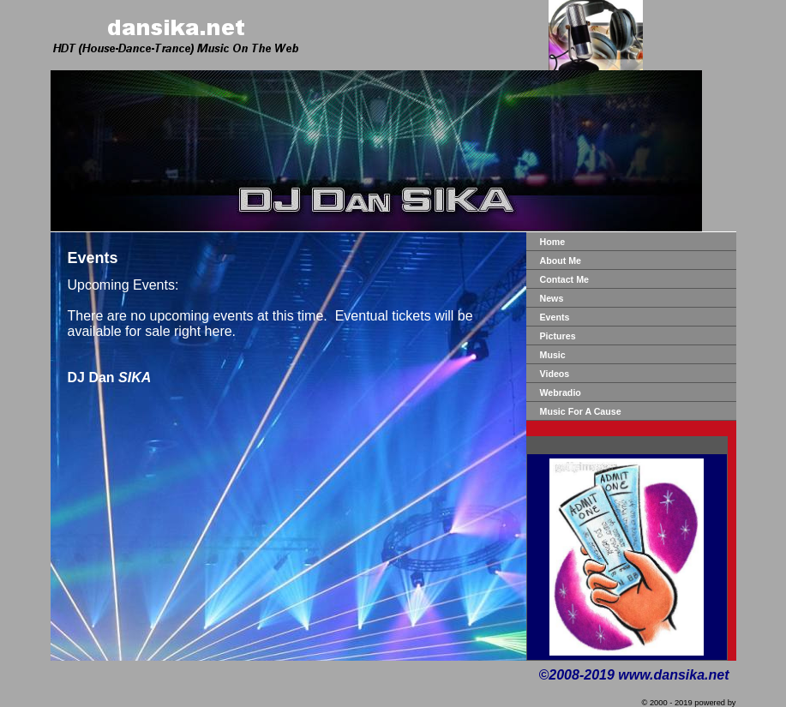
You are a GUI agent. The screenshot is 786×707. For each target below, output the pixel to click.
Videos (555, 373)
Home (553, 242)
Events (555, 317)
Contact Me (564, 279)
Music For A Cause (580, 411)
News (552, 298)
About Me (561, 260)
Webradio (560, 392)
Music (553, 355)
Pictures (558, 336)
